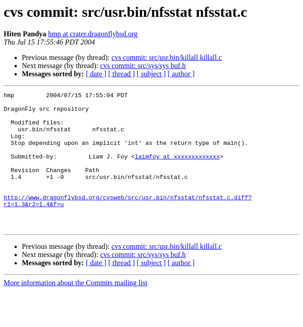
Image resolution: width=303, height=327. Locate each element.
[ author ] (181, 74)
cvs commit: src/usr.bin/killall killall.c (166, 57)
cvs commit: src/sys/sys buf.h (142, 65)
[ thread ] (121, 74)
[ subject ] (151, 74)
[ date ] (96, 74)
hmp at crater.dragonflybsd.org (93, 34)
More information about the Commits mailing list (75, 310)
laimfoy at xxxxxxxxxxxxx (177, 170)
